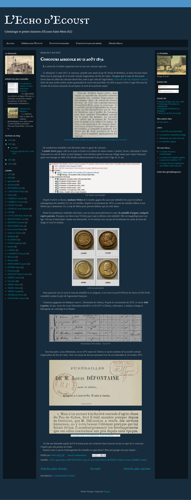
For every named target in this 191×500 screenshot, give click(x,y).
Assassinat (12, 185)
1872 (52, 460)
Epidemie (11, 236)
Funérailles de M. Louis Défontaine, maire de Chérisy (92, 436)
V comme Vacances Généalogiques (168, 153)
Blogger (106, 491)
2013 (10, 164)
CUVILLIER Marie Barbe (18, 216)
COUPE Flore (13, 205)
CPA (9, 212)
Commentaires (166, 91)
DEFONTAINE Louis (77, 460)
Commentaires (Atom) (64, 475)
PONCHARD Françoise (17, 264)
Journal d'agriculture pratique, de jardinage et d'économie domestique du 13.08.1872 (95, 140)
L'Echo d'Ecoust (46, 20)
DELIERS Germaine (16, 222)
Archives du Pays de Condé (169, 113)
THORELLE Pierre (15, 295)
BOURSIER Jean (15, 188)
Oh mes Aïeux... (116, 43)
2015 (10, 144)
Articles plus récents (54, 468)
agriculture (61, 460)
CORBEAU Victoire (16, 202)
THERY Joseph (14, 291)
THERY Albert (14, 285)
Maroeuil (11, 257)
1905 (10, 178)
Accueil (10, 43)
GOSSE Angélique (15, 243)
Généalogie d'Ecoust (32, 43)
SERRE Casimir (139, 460)
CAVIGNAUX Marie (16, 191)
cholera (11, 195)
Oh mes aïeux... (163, 122)
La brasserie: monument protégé (173, 135)
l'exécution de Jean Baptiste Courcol (131, 79)
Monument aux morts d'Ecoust (172, 138)
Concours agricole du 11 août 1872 (72, 59)
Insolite (11, 247)
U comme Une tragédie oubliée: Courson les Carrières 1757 (173, 158)
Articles (163, 87)
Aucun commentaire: (77, 455)
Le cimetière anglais (168, 142)
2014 (10, 160)
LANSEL (11, 250)
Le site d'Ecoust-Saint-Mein (171, 131)
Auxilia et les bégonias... (25, 110)
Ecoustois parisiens (59, 43)
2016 (10, 140)
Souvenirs (12, 281)
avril (13, 148)
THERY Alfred (14, 288)
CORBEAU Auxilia (16, 198)
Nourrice (11, 260)
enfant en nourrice (15, 233)
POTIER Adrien (14, 267)
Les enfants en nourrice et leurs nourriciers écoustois (26, 87)
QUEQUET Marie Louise (119, 460)
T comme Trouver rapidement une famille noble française (172, 164)
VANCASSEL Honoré (17, 298)
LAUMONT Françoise (17, 254)
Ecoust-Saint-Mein (97, 460)
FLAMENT (12, 240)
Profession (12, 271)
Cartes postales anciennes (89, 43)
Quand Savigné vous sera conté (171, 102)
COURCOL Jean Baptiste (18, 209)
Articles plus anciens (136, 468)
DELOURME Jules (15, 226)
